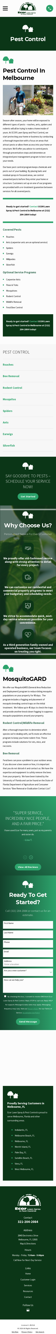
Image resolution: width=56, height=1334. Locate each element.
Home (28, 1273)
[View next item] (31, 857)
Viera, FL (19, 1163)
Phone (7, 942)
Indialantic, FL (21, 1129)
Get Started (28, 496)
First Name (9, 923)
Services (28, 1285)
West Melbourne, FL (24, 1169)
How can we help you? (14, 980)
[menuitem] (28, 365)
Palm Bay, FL (20, 1152)
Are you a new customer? (15, 970)
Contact (28, 1297)
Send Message (28, 1021)
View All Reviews (28, 867)
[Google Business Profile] (28, 1310)
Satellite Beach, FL (23, 1158)
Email (6, 951)
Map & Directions (28, 1243)
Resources (28, 1291)
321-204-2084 (28, 1222)
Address (8, 961)
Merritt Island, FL (23, 1146)
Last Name (8, 932)
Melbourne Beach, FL (25, 1135)
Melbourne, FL (21, 1141)
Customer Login (27, 1279)
